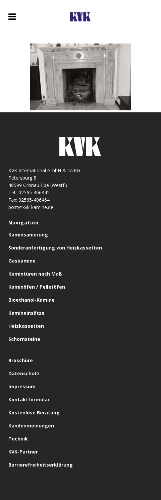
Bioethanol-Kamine (31, 300)
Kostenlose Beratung (34, 412)
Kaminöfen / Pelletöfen (36, 287)
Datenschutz (24, 373)
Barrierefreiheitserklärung (40, 465)
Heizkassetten (26, 326)
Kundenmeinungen (31, 425)
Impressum (22, 386)
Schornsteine (24, 339)
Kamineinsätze (26, 313)
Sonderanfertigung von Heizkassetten (55, 247)
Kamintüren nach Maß (35, 274)
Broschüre (20, 360)
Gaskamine (22, 261)
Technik (18, 438)
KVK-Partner (23, 451)
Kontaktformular (29, 399)
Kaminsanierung (28, 234)
